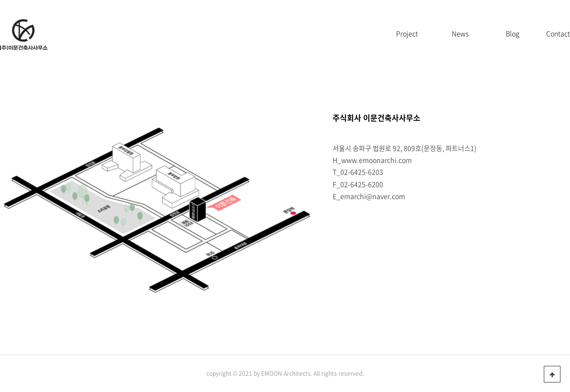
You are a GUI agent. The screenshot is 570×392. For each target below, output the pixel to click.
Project (407, 33)
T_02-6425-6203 (358, 171)
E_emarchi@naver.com (369, 196)
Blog (512, 33)
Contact (558, 33)
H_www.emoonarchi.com (372, 160)
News (460, 33)
